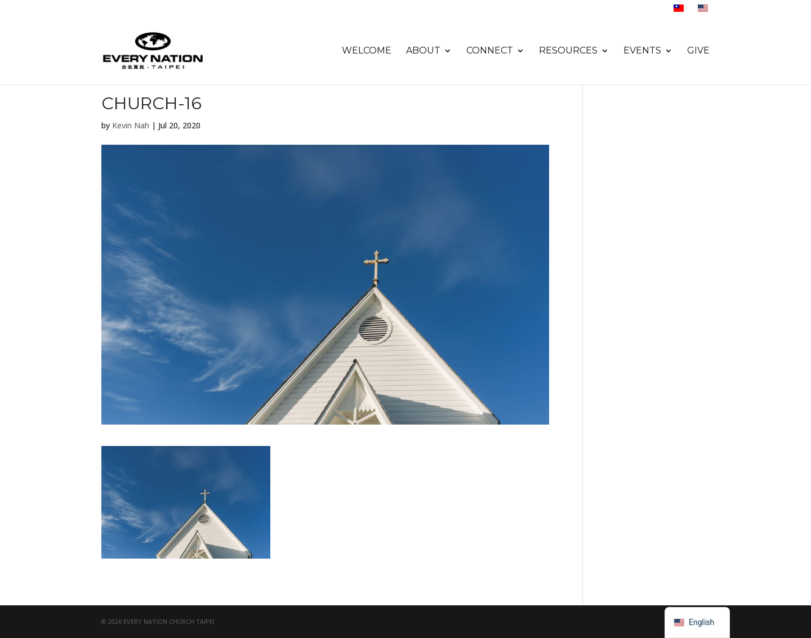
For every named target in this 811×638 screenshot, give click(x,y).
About (423, 51)
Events (642, 51)
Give (698, 51)
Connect (489, 51)
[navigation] (697, 622)
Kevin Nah (130, 125)
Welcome (366, 51)
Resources (568, 51)
